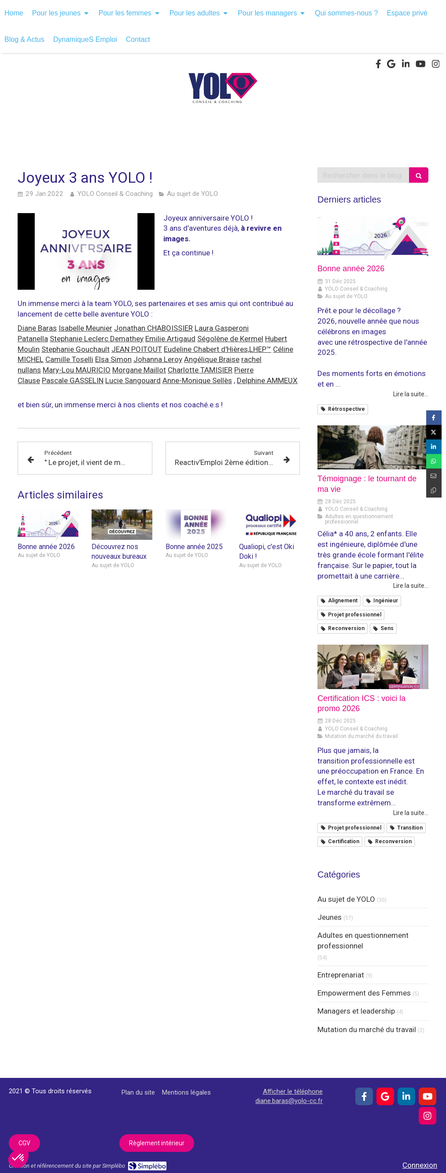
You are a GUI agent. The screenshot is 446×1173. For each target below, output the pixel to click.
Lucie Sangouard (133, 380)
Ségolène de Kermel (230, 338)
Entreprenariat (340, 974)
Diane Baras (37, 328)
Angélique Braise (212, 359)
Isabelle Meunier (85, 328)
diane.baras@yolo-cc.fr (289, 1101)
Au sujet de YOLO (346, 899)
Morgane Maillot (139, 369)
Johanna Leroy (157, 359)
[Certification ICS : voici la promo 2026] (372, 667)
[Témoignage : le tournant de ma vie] (372, 447)
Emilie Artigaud (170, 338)
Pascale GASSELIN (72, 380)
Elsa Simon (113, 359)
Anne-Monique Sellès (197, 380)
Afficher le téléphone (293, 1092)
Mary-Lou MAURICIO (77, 369)
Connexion (419, 1165)
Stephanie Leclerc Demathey (97, 338)
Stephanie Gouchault (75, 349)
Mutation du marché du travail (366, 1029)
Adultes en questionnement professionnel (363, 940)
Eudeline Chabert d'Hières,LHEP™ (217, 349)
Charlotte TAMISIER (200, 369)
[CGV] (24, 1143)
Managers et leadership (356, 1011)
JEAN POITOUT (136, 349)
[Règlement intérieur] (156, 1143)
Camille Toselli (69, 359)
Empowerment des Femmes (364, 993)
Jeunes (329, 917)
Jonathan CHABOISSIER (153, 328)
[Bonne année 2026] (372, 237)
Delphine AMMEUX (267, 380)
